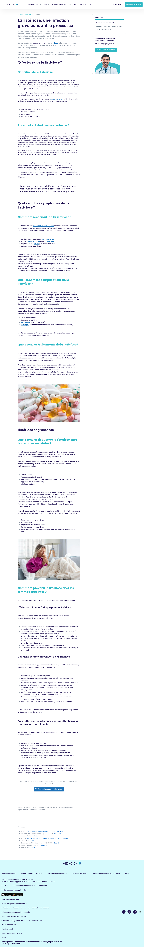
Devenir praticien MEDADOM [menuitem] (32, 874)
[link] (11, 4)
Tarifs (3, 937)
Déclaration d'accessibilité (11, 933)
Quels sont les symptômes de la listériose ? (110, 26)
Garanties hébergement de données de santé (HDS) (21, 920)
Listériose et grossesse (103, 29)
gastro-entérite (56, 99)
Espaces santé (85, 4)
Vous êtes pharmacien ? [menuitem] (57, 874)
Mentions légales (7, 929)
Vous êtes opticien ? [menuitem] (79, 874)
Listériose (31, 848)
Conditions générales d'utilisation (14, 904)
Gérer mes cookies (8, 925)
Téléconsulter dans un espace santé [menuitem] (106, 874)
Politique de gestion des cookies (13, 916)
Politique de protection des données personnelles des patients (25, 908)
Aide (75, 4)
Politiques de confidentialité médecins (15, 912)
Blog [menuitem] (127, 874)
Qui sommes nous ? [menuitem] (8, 874)
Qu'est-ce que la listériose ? (105, 23)
